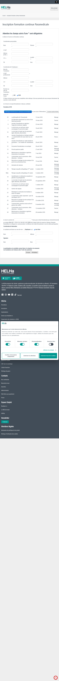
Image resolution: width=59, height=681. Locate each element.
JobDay (3, 413)
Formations (4, 305)
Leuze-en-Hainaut (43, 285)
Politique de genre (5, 371)
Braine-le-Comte (13, 285)
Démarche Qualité (5, 360)
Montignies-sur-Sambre (20, 287)
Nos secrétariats (5, 379)
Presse (2, 397)
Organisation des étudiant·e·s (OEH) (10, 319)
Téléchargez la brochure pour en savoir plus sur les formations (18, 111)
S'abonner (5, 422)
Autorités (3, 387)
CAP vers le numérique (6, 364)
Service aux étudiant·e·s (7, 315)
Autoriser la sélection (29, 355)
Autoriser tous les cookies (48, 355)
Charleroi (20, 285)
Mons (12, 287)
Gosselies (28, 285)
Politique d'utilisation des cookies (9, 434)
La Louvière (35, 285)
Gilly (24, 285)
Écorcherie (46, 287)
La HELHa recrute (5, 409)
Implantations (4, 312)
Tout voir (19, 295)
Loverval (8, 287)
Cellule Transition (5, 367)
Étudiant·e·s (4, 406)
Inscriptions (4, 308)
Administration (5, 390)
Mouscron (30, 287)
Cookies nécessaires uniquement (11, 355)
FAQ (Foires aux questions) (7, 394)
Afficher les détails (48, 350)
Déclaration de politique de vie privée (10, 430)
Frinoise (41, 287)
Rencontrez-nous (5, 383)
